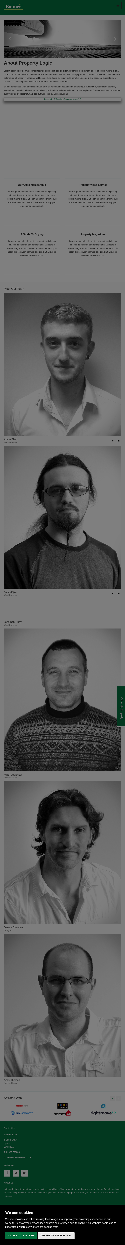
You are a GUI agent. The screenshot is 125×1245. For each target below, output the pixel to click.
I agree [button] (12, 1235)
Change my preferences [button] (56, 1235)
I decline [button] (29, 1235)
